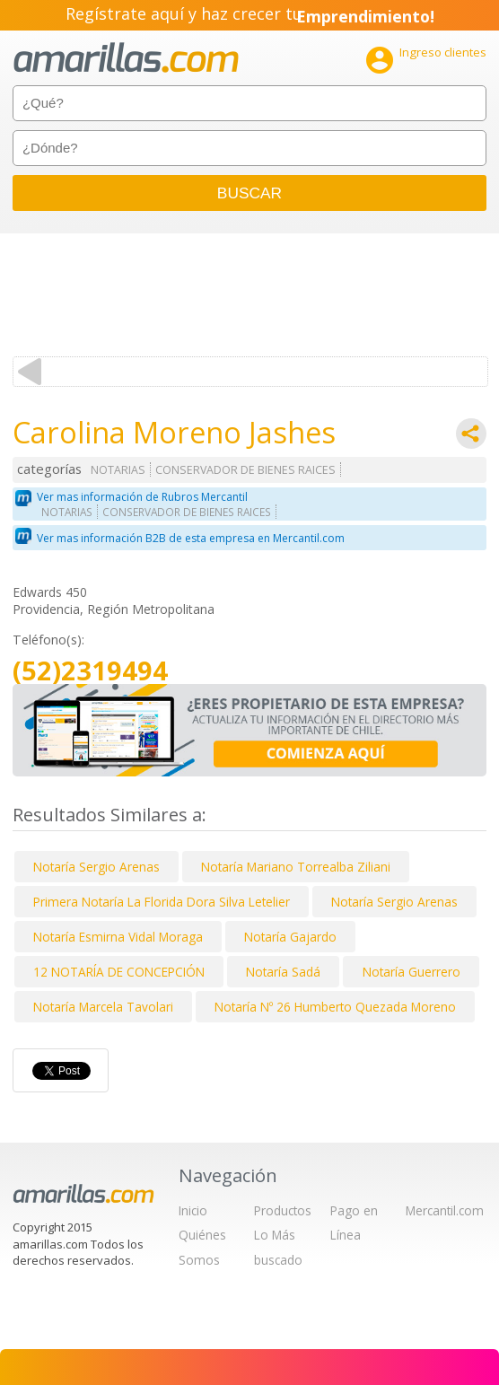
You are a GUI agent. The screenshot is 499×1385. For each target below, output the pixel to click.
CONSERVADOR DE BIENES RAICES (245, 470)
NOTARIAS (118, 470)
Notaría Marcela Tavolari (103, 1006)
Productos (282, 1210)
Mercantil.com (445, 1210)
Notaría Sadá (283, 971)
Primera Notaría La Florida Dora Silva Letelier (161, 901)
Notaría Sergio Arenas (96, 866)
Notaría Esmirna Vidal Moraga (118, 936)
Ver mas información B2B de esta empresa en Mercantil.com (191, 538)
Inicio (193, 1210)
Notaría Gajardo (290, 936)
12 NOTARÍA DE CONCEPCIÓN (119, 971)
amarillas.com (126, 58)
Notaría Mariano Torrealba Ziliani (295, 866)
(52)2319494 (90, 671)
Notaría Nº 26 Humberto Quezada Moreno (335, 1006)
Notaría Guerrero (411, 971)
